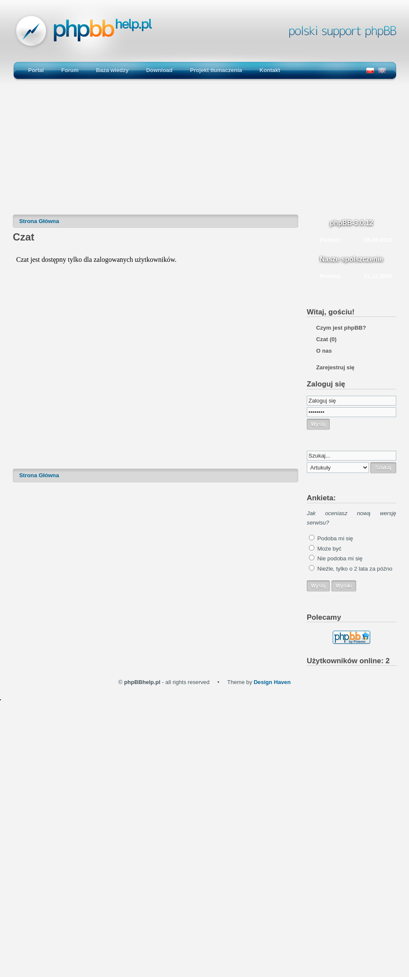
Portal (36, 70)
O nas (324, 351)
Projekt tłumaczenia (216, 70)
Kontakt (269, 70)
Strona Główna (39, 221)
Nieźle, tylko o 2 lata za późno (354, 568)
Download (159, 70)
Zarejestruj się (335, 367)
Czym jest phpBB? (341, 328)
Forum (69, 70)
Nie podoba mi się (340, 558)
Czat (326, 339)
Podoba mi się (335, 538)
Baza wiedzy (112, 70)
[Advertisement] (204, 151)
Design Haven (272, 682)
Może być (329, 548)
